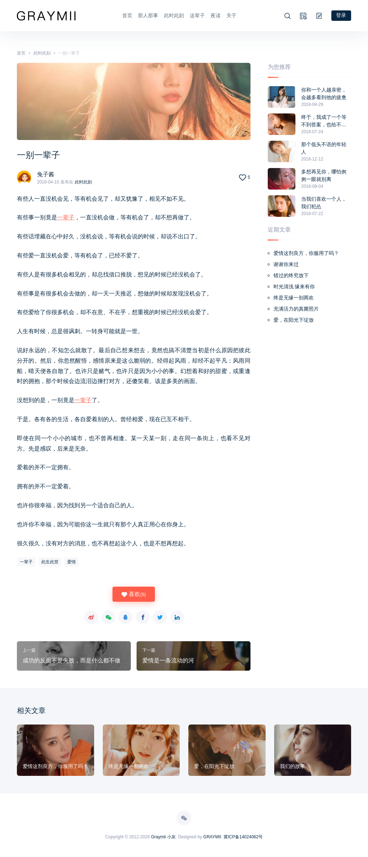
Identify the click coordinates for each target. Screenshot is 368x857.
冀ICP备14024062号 (243, 836)
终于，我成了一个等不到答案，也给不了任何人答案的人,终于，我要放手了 (323, 121)
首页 (127, 15)
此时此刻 (174, 15)
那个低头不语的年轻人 (323, 147)
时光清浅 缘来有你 (294, 286)
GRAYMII (212, 836)
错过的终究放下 (291, 275)
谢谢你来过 (286, 264)
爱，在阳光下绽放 (293, 319)
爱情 (71, 561)
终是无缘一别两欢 (293, 297)
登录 (341, 15)
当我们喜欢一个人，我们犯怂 (323, 202)
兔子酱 (45, 174)
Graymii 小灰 (163, 836)
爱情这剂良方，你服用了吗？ (306, 253)
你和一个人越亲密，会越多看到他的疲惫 (323, 93)
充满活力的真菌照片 (296, 308)
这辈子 (196, 15)
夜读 (215, 15)
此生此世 (50, 561)
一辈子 (65, 217)
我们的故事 (292, 766)
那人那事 (148, 15)
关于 (231, 15)
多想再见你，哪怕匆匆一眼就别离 (323, 175)
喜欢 (133, 594)
